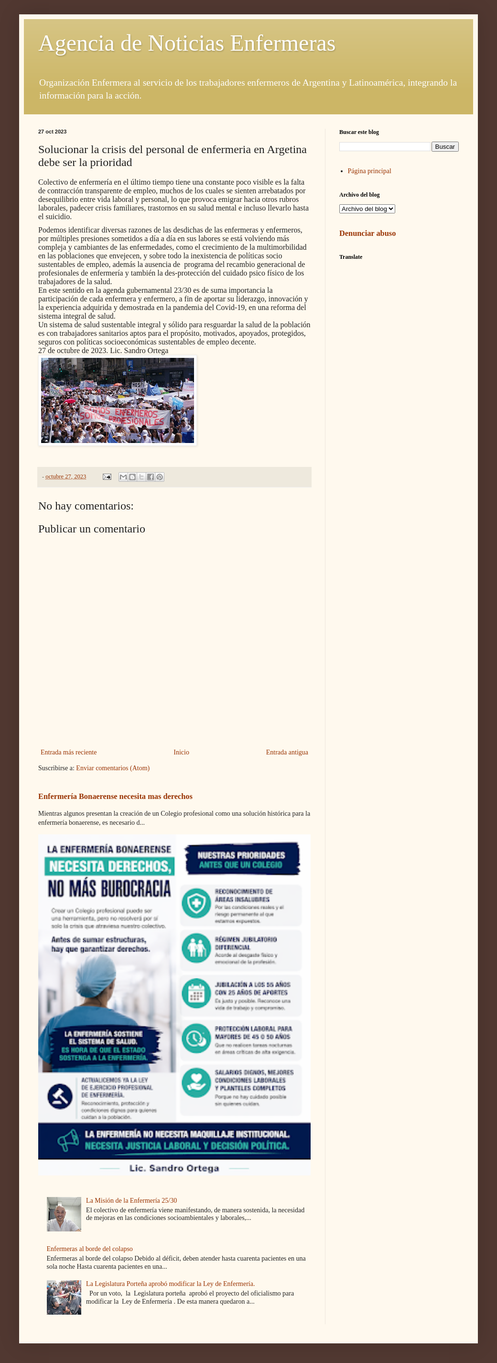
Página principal (369, 171)
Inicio (181, 752)
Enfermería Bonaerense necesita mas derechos (115, 796)
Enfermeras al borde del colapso (90, 1248)
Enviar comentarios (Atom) (113, 768)
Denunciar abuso (367, 233)
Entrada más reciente (69, 752)
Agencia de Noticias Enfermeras (186, 42)
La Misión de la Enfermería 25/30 (131, 1200)
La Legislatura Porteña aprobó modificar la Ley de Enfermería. (170, 1283)
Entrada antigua (287, 752)
